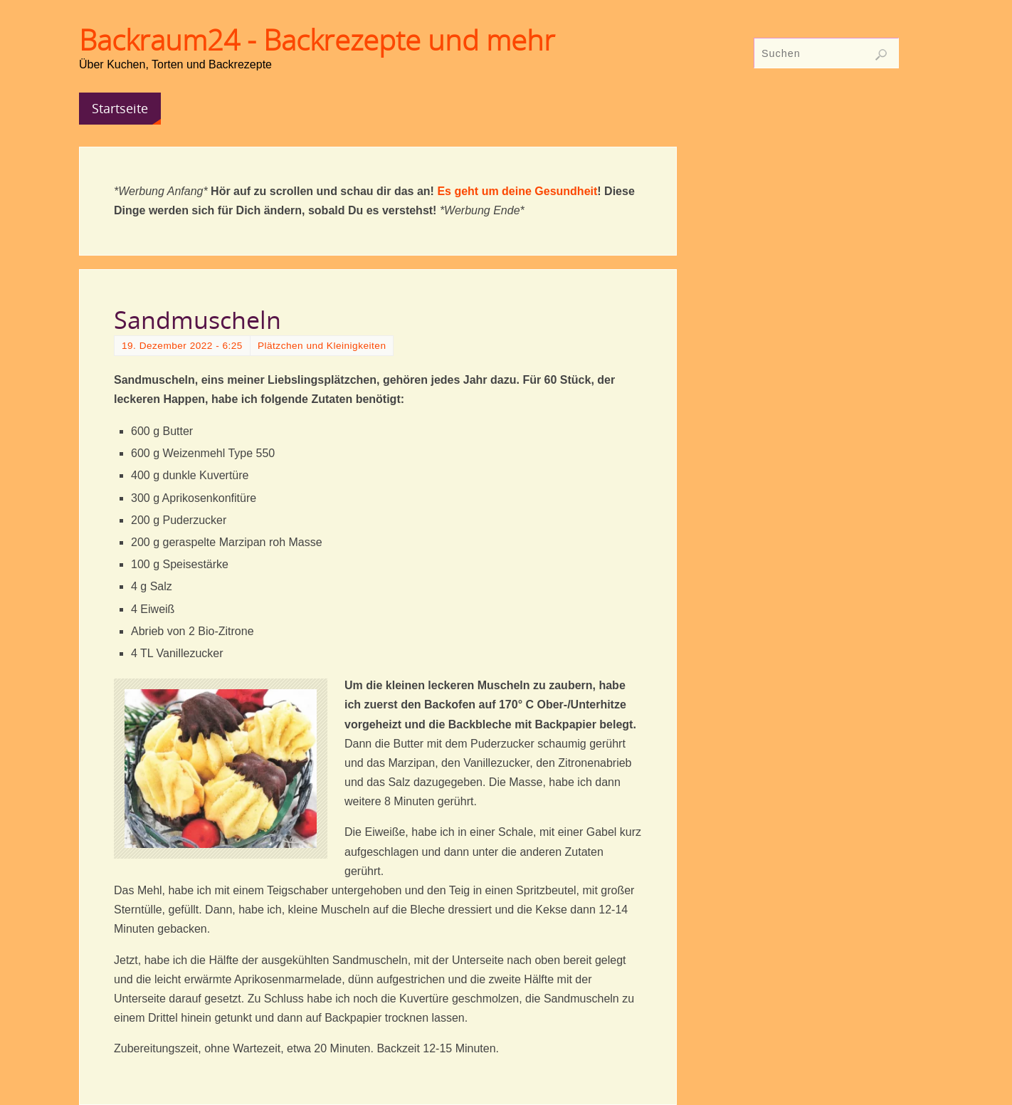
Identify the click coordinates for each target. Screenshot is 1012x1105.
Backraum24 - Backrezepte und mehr (317, 39)
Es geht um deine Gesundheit (517, 191)
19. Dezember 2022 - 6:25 (182, 345)
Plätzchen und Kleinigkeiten (322, 345)
